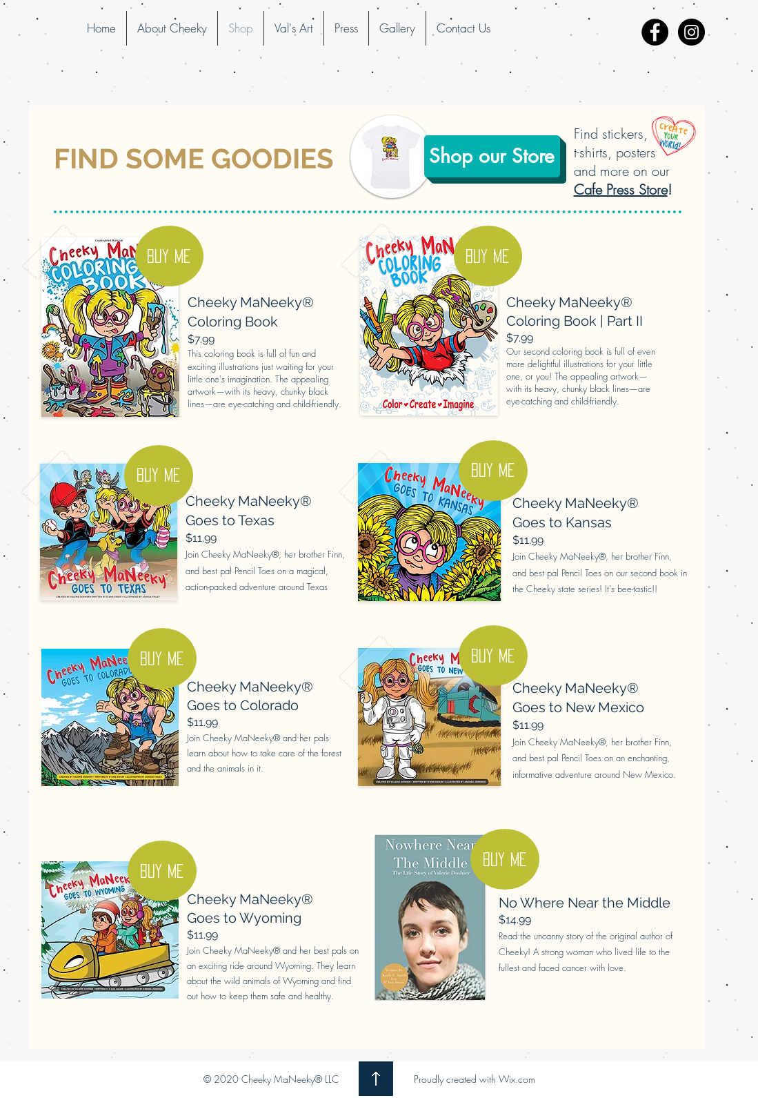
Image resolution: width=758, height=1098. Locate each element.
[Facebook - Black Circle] (654, 32)
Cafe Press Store (621, 189)
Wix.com (517, 1079)
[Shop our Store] (492, 156)
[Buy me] (488, 256)
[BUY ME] (169, 256)
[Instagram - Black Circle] (691, 32)
